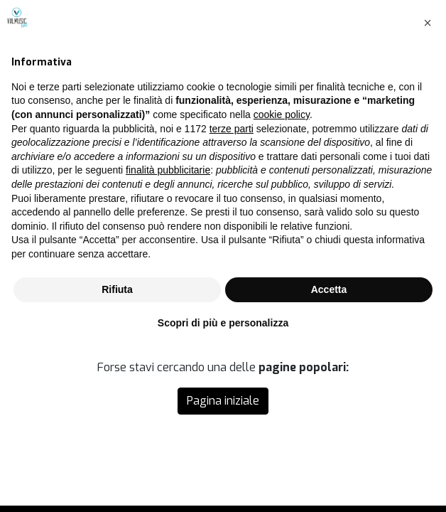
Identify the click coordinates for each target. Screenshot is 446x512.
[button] (427, 182)
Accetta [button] (329, 449)
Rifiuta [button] (117, 449)
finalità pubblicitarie (168, 330)
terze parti (232, 288)
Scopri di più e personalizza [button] (223, 483)
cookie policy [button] (282, 274)
